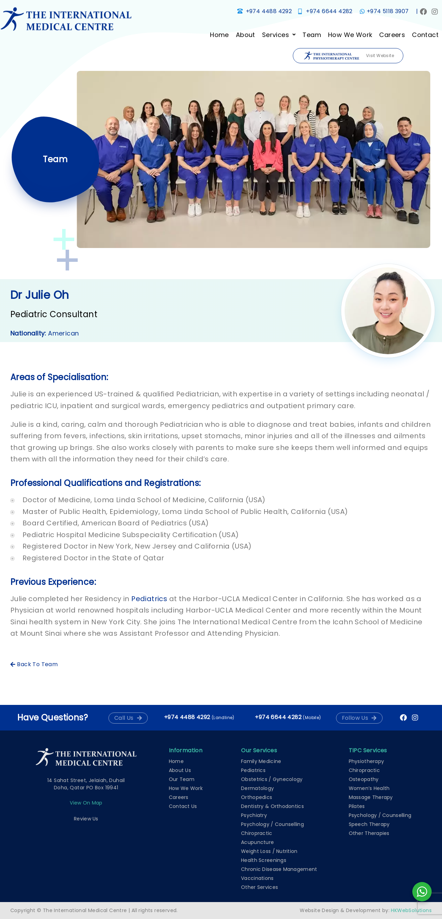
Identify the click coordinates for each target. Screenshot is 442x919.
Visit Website (349, 56)
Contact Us (183, 806)
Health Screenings (263, 860)
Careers (392, 34)
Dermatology (257, 788)
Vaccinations (257, 878)
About (245, 34)
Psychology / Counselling (272, 824)
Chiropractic (256, 833)
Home (219, 34)
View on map (86, 802)
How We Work (350, 34)
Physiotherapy (366, 761)
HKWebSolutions (411, 910)
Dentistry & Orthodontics (272, 806)
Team (311, 34)
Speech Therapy (369, 824)
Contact (425, 34)
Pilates (357, 806)
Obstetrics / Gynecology (271, 779)
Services (279, 34)
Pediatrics (149, 599)
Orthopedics (256, 797)
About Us (180, 770)
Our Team (181, 779)
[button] (279, 35)
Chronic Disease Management (279, 869)
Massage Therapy (371, 797)
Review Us (86, 818)
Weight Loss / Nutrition (269, 851)
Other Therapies (369, 833)
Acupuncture (257, 842)
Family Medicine (261, 761)
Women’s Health (369, 788)
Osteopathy (364, 779)
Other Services (259, 887)
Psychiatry (254, 815)
